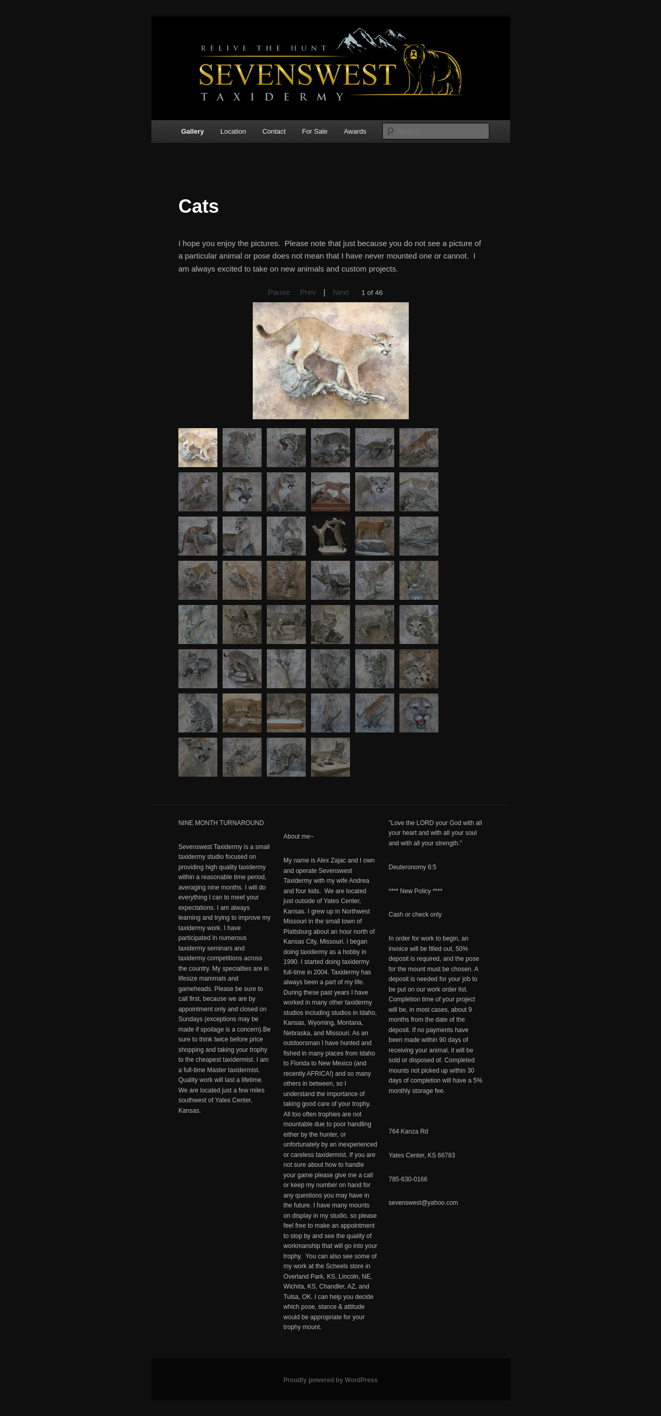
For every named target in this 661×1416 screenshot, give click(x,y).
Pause (279, 292)
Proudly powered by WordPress (330, 1380)
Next (341, 292)
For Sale (315, 131)
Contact (274, 131)
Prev (308, 292)
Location (233, 131)
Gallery (192, 131)
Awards (355, 131)
